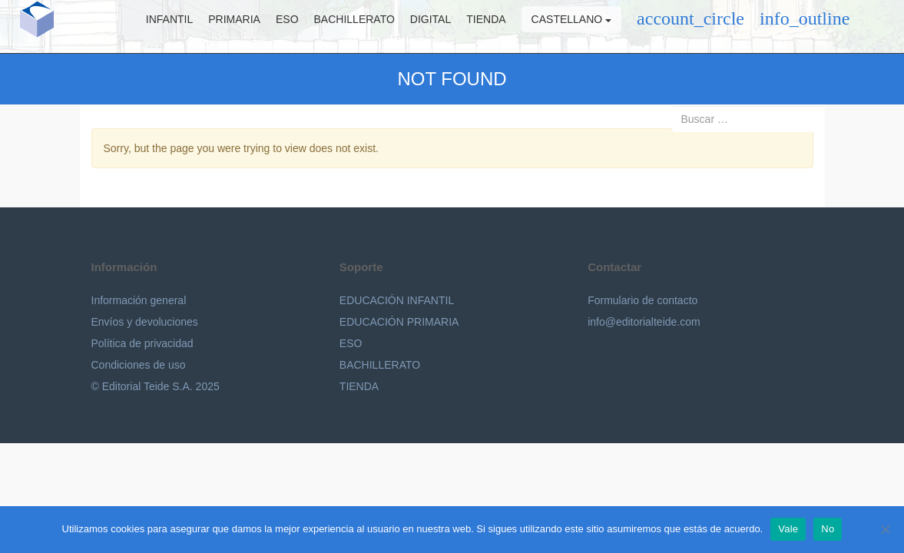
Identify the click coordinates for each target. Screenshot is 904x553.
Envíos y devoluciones (144, 322)
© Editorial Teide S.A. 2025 (155, 386)
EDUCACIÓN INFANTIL (396, 300)
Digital (439, 27)
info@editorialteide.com (644, 322)
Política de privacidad (142, 343)
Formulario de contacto (642, 300)
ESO (295, 27)
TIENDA (359, 386)
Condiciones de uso (138, 365)
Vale (788, 529)
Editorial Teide (29, 26)
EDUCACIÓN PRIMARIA (399, 322)
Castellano (580, 27)
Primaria (243, 27)
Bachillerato (362, 27)
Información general (139, 300)
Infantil (177, 27)
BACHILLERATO (379, 365)
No (827, 529)
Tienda (494, 27)
